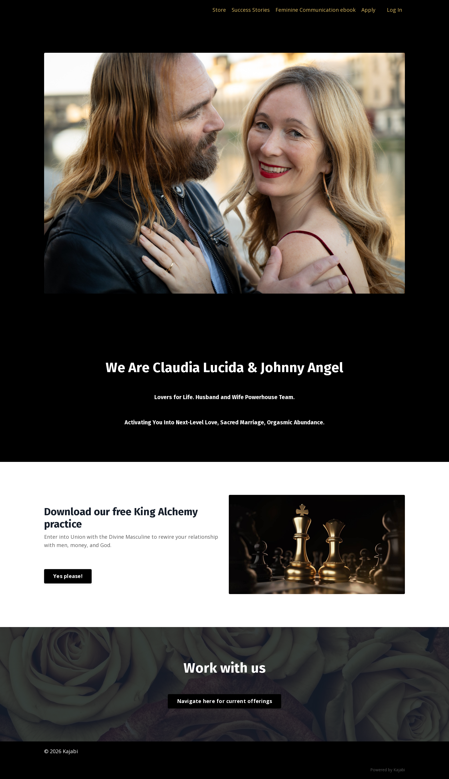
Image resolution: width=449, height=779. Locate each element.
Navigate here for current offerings (224, 701)
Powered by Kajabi (387, 769)
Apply (368, 9)
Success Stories (251, 9)
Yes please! (67, 576)
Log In (394, 9)
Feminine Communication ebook (315, 9)
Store (219, 9)
